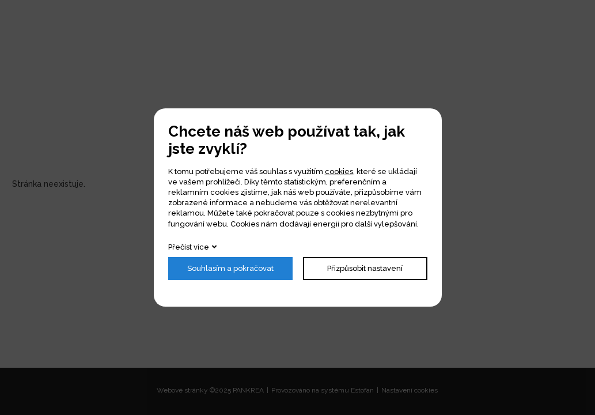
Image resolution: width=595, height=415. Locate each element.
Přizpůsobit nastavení (365, 268)
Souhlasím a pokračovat (230, 268)
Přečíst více (188, 247)
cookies (339, 171)
